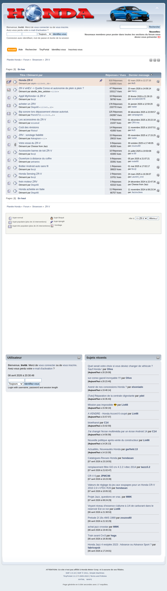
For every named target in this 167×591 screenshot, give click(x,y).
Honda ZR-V (26, 80)
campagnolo (137, 115)
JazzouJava (137, 192)
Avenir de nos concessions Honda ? (107, 387)
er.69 (134, 153)
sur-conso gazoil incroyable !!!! (104, 378)
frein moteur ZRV (28, 181)
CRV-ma (135, 122)
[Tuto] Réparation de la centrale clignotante (111, 395)
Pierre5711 (36, 115)
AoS (133, 83)
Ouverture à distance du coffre (35, 158)
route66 (135, 161)
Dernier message (140, 75)
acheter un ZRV (27, 104)
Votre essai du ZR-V (30, 143)
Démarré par (35, 75)
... (46, 84)
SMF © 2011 (82, 573)
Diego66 (35, 107)
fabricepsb (94, 547)
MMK (129, 496)
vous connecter (41, 27)
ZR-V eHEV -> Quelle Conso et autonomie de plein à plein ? (51, 88)
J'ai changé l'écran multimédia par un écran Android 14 (117, 431)
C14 (106, 422)
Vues (123, 75)
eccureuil (35, 123)
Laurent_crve (138, 177)
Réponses (111, 75)
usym (33, 83)
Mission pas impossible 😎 (102, 404)
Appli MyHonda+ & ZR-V (32, 96)
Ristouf (34, 130)
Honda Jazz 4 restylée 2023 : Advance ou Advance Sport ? (120, 544)
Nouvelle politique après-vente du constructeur (113, 440)
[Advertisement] (22, 294)
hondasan (128, 458)
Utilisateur (14, 357)
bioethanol (93, 422)
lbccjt (33, 99)
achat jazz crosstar (98, 526)
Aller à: (132, 218)
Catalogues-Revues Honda (102, 458)
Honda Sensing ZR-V (30, 173)
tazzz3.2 (145, 467)
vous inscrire (62, 27)
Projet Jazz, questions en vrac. (104, 496)
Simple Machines (96, 573)
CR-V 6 (92, 476)
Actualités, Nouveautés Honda (104, 449)
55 (48, 84)
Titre (22, 75)
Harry (134, 91)
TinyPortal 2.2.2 (70, 576)
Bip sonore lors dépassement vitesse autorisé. (44, 111)
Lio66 (125, 404)
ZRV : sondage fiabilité (31, 135)
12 (51, 107)
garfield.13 (132, 449)
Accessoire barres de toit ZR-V (35, 150)
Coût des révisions (29, 127)
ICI (159, 37)
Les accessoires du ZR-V (32, 119)
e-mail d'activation (38, 30)
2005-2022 (84, 576)
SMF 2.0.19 (71, 573)
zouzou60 (126, 517)
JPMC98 (105, 476)
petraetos (35, 162)
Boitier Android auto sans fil (33, 166)
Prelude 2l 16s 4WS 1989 (101, 517)
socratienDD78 (138, 99)
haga (113, 535)
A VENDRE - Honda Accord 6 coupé (107, 413)
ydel (141, 395)
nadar (134, 107)
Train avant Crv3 (97, 535)
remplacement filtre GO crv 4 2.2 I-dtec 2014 (112, 467)
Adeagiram (36, 138)
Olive (110, 369)
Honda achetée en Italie (32, 189)
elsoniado (137, 387)
